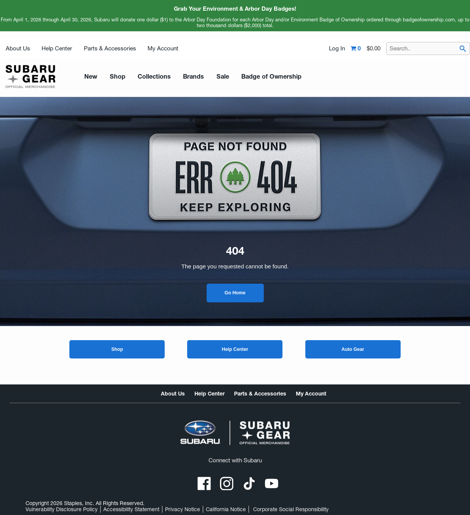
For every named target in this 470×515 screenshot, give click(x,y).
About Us (18, 48)
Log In (337, 48)
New (90, 76)
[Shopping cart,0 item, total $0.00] (365, 48)
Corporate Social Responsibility (291, 509)
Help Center (57, 48)
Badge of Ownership (259, 76)
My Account (163, 48)
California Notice (226, 509)
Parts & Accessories (110, 48)
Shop (117, 349)
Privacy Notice (182, 509)
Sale (213, 76)
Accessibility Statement (131, 509)
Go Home (235, 292)
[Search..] (428, 48)
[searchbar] (463, 49)
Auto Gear (353, 349)
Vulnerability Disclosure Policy (62, 509)
